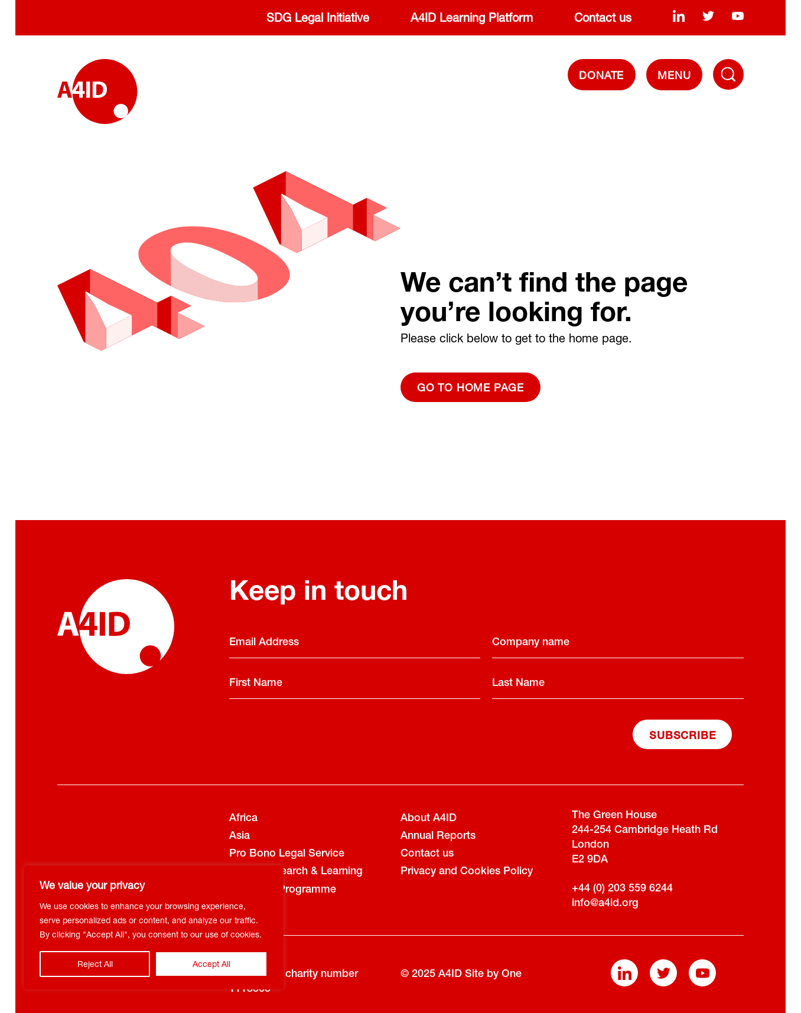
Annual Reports (438, 836)
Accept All (211, 964)
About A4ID (428, 818)
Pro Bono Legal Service (286, 854)
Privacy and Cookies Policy (466, 872)
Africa (243, 818)
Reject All (95, 964)
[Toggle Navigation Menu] (728, 74)
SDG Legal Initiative (317, 17)
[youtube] (738, 15)
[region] (154, 927)
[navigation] (674, 74)
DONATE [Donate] (601, 74)
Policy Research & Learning (296, 872)
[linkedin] (679, 15)
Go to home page (470, 387)
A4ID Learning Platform (472, 17)
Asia (239, 836)
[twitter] (708, 15)
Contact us (602, 17)
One (512, 974)
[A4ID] (97, 91)
